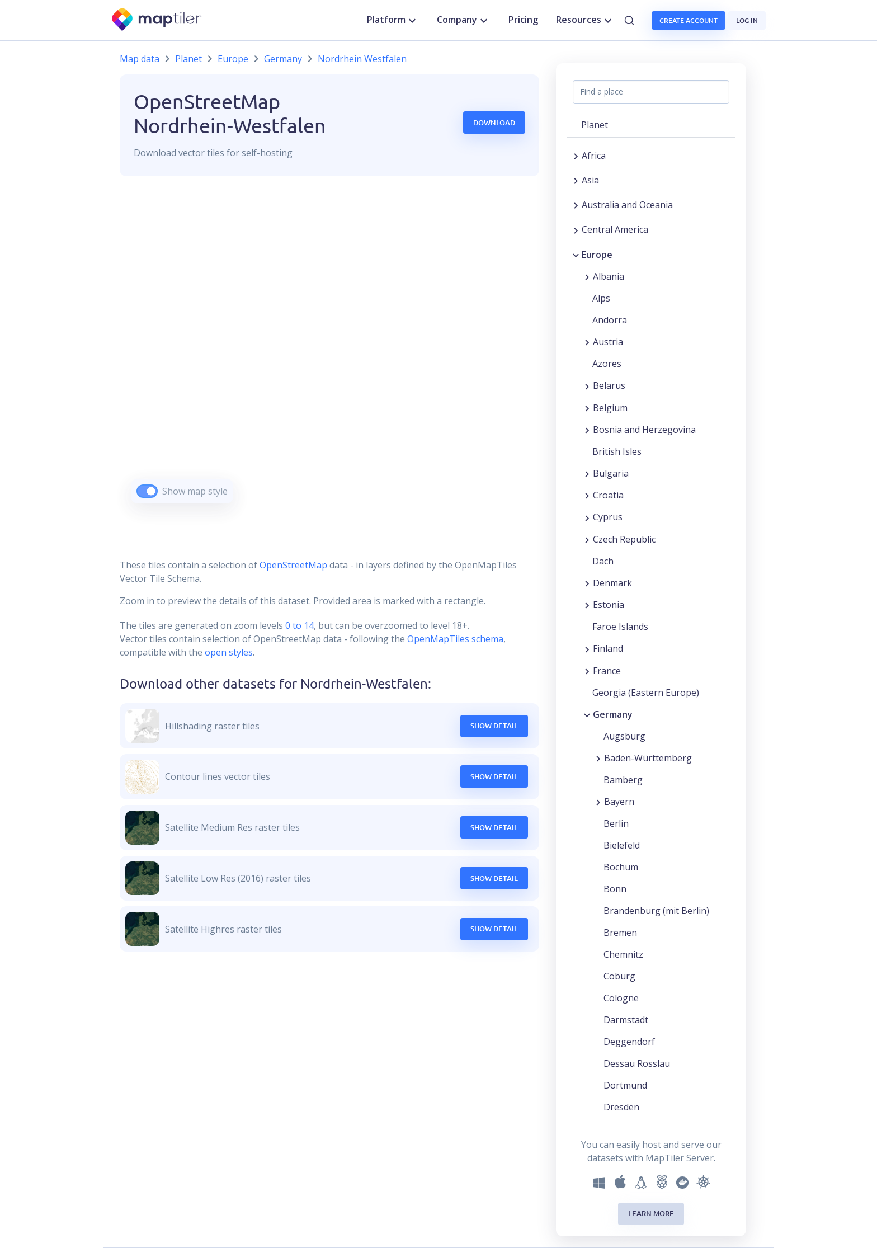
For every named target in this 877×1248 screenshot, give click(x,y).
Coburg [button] (619, 976)
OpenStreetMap (293, 565)
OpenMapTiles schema (455, 639)
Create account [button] (688, 20)
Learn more (651, 1213)
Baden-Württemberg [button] (648, 758)
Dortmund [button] (625, 1085)
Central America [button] (615, 229)
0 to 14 (298, 625)
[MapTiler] (157, 20)
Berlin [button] (616, 823)
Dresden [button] (621, 1107)
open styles (229, 652)
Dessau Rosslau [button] (636, 1063)
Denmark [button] (612, 583)
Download (494, 122)
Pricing (523, 19)
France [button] (607, 671)
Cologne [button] (621, 998)
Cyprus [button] (608, 517)
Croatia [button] (608, 495)
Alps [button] (601, 298)
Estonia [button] (608, 605)
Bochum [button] (620, 867)
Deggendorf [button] (629, 1041)
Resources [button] (585, 20)
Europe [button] (597, 254)
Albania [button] (608, 276)
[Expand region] (576, 155)
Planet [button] (594, 125)
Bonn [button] (614, 889)
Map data (139, 59)
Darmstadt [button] (625, 1020)
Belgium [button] (610, 408)
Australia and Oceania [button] (627, 205)
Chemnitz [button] (623, 954)
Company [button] (464, 20)
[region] (329, 353)
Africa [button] (594, 155)
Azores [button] (606, 363)
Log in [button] (747, 20)
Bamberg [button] (623, 780)
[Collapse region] (576, 254)
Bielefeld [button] (621, 845)
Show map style (195, 491)
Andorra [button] (609, 320)
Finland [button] (608, 648)
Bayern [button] (619, 801)
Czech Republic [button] (624, 539)
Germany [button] (613, 714)
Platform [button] (393, 20)
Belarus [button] (609, 385)
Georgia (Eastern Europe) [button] (645, 692)
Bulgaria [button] (611, 473)
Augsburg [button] (624, 736)
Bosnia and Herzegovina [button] (644, 429)
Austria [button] (608, 342)
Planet (188, 59)
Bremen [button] (620, 932)
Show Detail (494, 725)
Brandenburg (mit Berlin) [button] (656, 911)
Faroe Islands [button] (620, 626)
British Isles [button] (617, 451)
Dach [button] (603, 561)
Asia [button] (590, 180)
